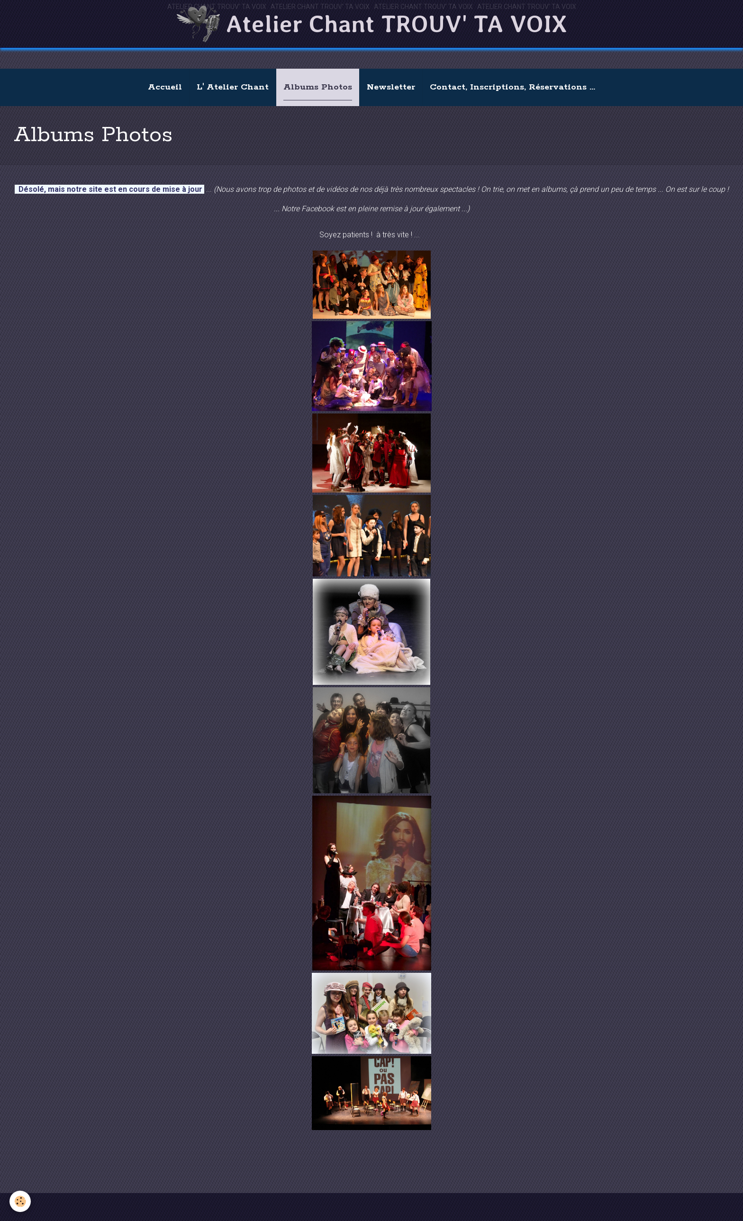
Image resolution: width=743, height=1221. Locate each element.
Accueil (165, 87)
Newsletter (391, 87)
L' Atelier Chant (233, 87)
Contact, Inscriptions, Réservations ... (512, 87)
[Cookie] (20, 1201)
